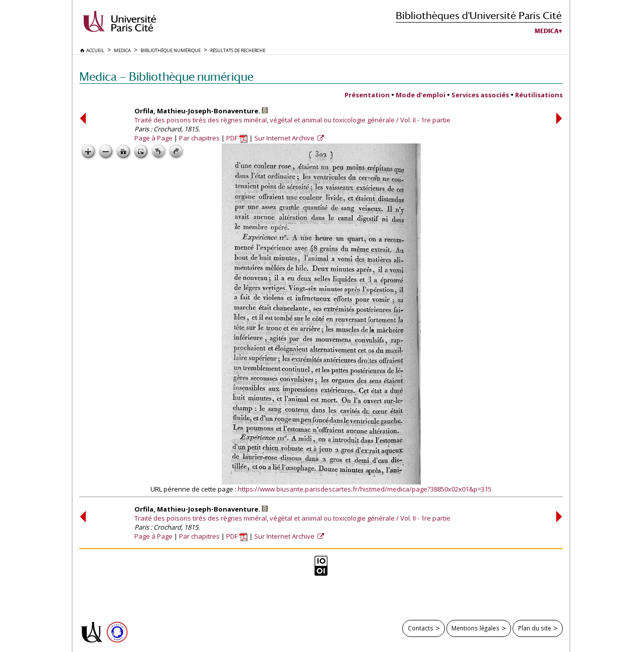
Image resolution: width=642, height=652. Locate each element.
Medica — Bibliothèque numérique (166, 76)
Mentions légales (475, 628)
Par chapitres (199, 137)
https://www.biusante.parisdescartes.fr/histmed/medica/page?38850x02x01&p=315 (365, 489)
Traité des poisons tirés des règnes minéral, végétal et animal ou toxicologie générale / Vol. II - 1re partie (292, 119)
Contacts (420, 628)
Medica (547, 31)
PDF (237, 137)
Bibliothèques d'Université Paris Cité (479, 15)
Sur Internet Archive (285, 137)
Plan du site (534, 628)
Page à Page (153, 137)
